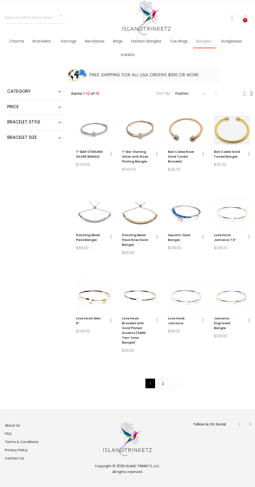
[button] (111, 153)
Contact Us (14, 458)
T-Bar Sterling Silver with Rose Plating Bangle (135, 156)
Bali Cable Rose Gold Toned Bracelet (181, 156)
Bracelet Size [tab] (22, 137)
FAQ (8, 433)
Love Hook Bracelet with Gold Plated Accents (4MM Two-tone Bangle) (134, 330)
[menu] (127, 48)
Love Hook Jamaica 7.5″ (225, 237)
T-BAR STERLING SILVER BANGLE (89, 154)
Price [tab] (13, 107)
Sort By (163, 93)
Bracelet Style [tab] (23, 122)
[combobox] (35, 18)
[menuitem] (16, 41)
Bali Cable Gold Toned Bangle (227, 154)
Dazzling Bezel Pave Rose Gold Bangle (135, 240)
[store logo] (146, 17)
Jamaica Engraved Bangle (222, 323)
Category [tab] (18, 91)
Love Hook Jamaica (176, 320)
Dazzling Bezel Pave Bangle (88, 237)
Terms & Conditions (21, 441)
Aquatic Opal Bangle (179, 237)
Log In (234, 17)
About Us (12, 425)
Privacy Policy (16, 450)
